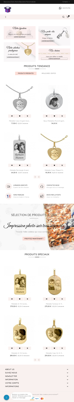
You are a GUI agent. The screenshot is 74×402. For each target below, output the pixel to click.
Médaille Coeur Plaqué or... (54, 170)
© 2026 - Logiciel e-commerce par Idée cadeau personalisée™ (37, 394)
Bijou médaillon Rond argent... (54, 121)
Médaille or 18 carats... (19, 304)
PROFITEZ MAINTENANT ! (33, 239)
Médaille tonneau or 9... (54, 304)
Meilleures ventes (49, 73)
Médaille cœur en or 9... (54, 353)
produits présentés (26, 73)
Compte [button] (66, 2)
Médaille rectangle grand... (19, 170)
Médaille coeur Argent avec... (19, 121)
